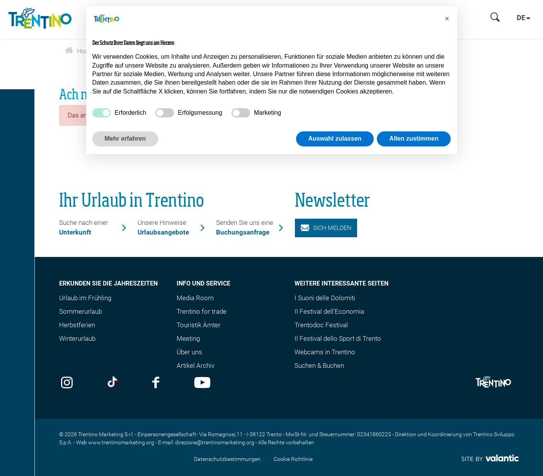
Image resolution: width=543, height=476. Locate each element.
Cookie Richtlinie (293, 459)
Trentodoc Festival (321, 325)
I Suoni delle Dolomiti (324, 298)
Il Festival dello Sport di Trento (337, 338)
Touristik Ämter (199, 325)
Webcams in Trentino (324, 352)
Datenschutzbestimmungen (227, 459)
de (523, 18)
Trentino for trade (201, 311)
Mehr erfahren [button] (125, 138)
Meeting (188, 338)
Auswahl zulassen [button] (335, 138)
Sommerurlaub (80, 311)
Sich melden (326, 227)
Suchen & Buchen (319, 365)
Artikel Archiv (195, 365)
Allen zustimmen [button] (413, 138)
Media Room (195, 298)
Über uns (189, 352)
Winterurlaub (77, 338)
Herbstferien (77, 325)
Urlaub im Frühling (85, 298)
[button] (447, 18)
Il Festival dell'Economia (329, 311)
